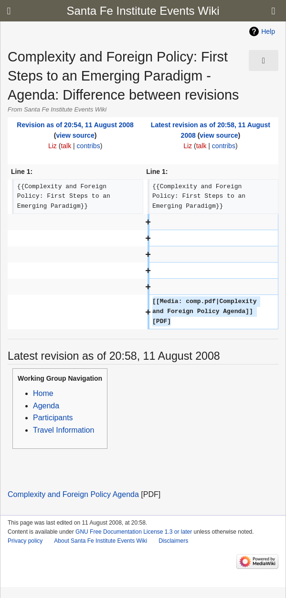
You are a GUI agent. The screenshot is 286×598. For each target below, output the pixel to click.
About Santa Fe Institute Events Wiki (100, 540)
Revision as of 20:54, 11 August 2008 (75, 125)
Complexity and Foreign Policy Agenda (73, 494)
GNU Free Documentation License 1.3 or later (133, 531)
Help (268, 31)
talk (66, 146)
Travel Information (63, 430)
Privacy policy (25, 540)
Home (43, 393)
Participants (53, 418)
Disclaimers (173, 540)
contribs (88, 146)
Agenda (46, 406)
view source (75, 135)
